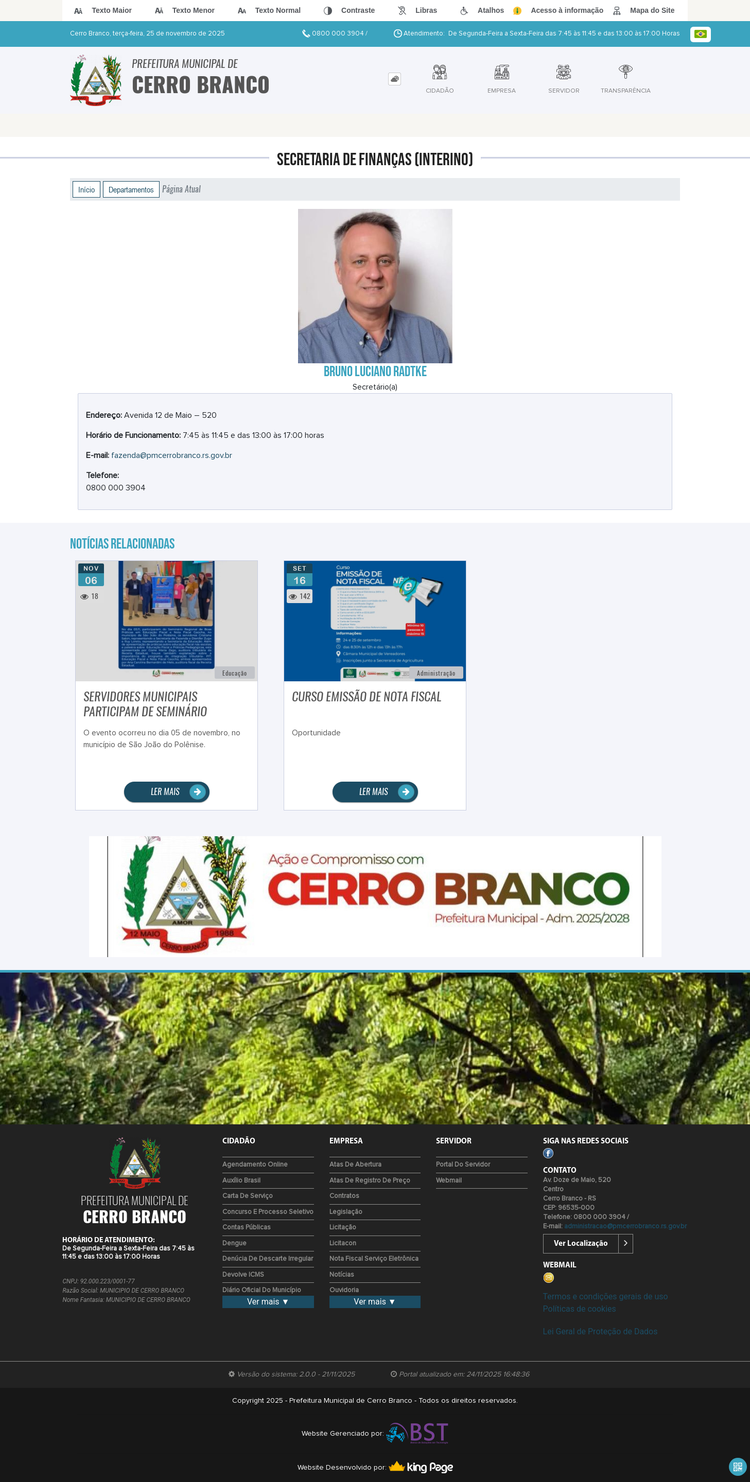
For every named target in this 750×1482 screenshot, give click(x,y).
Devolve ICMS (243, 1275)
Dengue (234, 1243)
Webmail (449, 1180)
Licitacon (342, 1243)
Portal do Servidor (463, 1164)
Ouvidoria (344, 1290)
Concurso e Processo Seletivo (267, 1212)
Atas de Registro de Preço (369, 1180)
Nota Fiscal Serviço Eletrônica (373, 1259)
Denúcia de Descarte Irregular (267, 1259)
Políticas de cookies (579, 1309)
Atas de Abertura (355, 1164)
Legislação (345, 1212)
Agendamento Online (255, 1164)
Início (86, 189)
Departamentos (131, 189)
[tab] (394, 79)
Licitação (342, 1227)
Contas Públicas (246, 1227)
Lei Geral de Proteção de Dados (600, 1331)
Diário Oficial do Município (261, 1290)
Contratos (344, 1196)
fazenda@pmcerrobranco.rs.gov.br (171, 455)
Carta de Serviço (247, 1196)
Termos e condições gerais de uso (605, 1296)
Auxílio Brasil (241, 1180)
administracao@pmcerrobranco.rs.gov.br (625, 1226)
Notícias (341, 1275)
